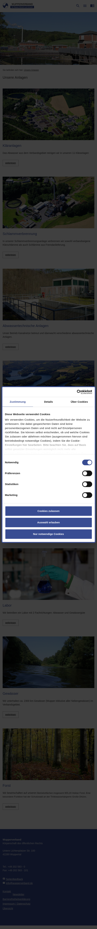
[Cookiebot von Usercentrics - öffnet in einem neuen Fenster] (76, 392)
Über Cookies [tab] (79, 401)
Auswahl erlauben (48, 522)
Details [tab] (48, 401)
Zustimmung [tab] (18, 401)
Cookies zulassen (49, 510)
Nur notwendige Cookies (48, 533)
